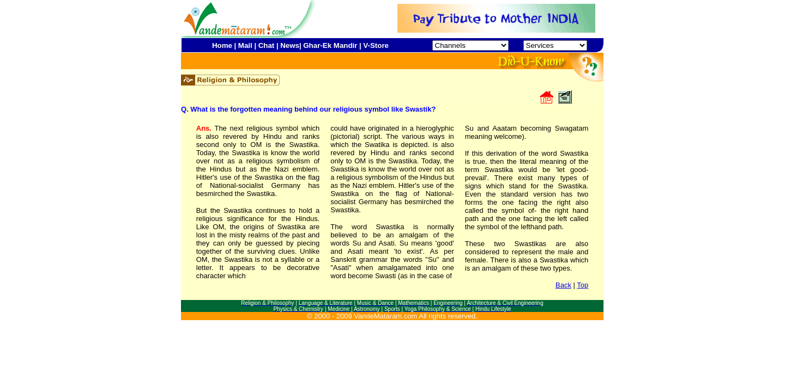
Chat (266, 45)
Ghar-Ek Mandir (330, 45)
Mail (245, 45)
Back (563, 285)
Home (222, 45)
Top (582, 285)
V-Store (376, 45)
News (289, 45)
